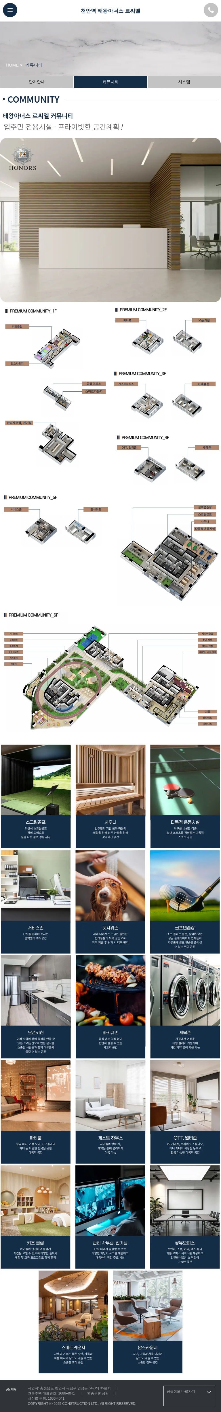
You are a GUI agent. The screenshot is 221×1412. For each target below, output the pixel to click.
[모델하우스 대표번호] (211, 10)
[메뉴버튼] (10, 10)
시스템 (184, 81)
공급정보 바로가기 (189, 1392)
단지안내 (37, 81)
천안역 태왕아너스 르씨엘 (110, 11)
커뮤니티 (110, 81)
